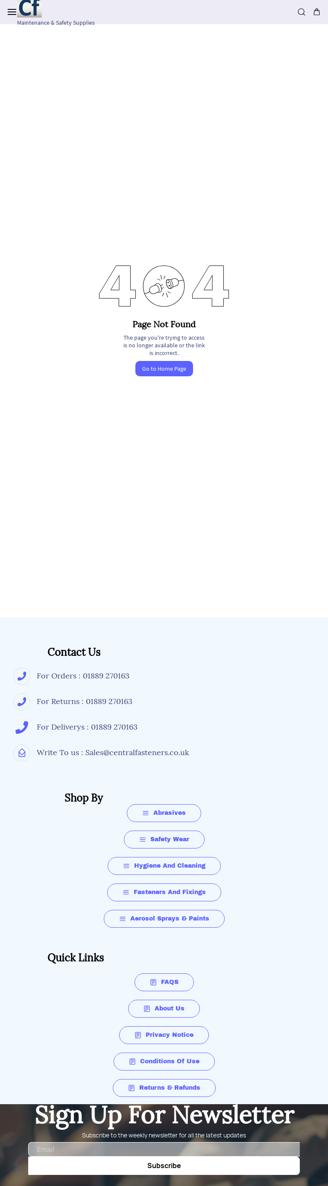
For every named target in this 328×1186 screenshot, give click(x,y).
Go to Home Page (164, 368)
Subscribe (164, 1165)
